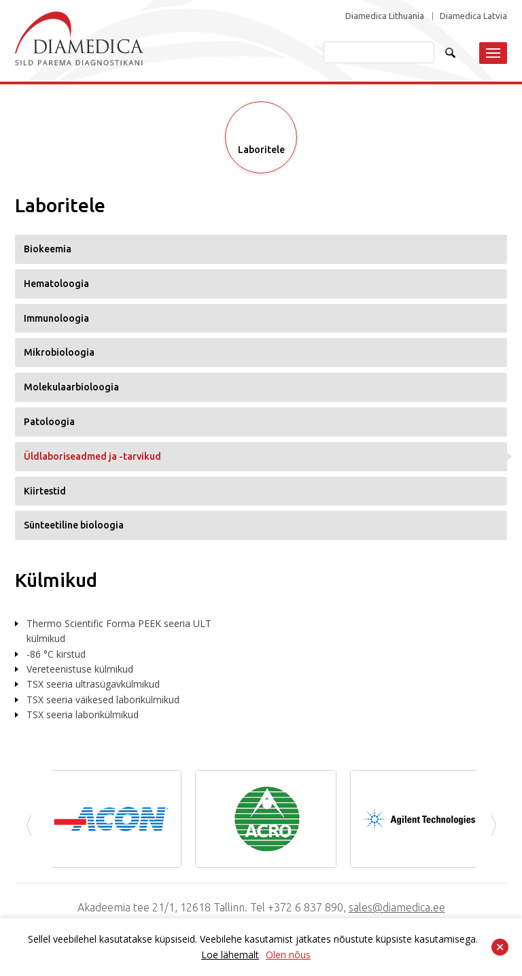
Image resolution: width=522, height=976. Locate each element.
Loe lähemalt (230, 954)
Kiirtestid (45, 491)
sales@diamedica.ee (397, 907)
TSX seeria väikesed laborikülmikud (103, 699)
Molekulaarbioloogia (71, 387)
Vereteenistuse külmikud (80, 668)
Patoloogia (49, 421)
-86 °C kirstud (56, 653)
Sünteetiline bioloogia (74, 525)
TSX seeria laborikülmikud (83, 714)
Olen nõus (288, 954)
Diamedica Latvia (473, 16)
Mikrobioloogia (59, 352)
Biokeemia (47, 248)
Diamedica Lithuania (384, 16)
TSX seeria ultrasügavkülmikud (93, 683)
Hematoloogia (56, 283)
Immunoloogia (56, 318)
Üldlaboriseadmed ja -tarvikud (92, 456)
